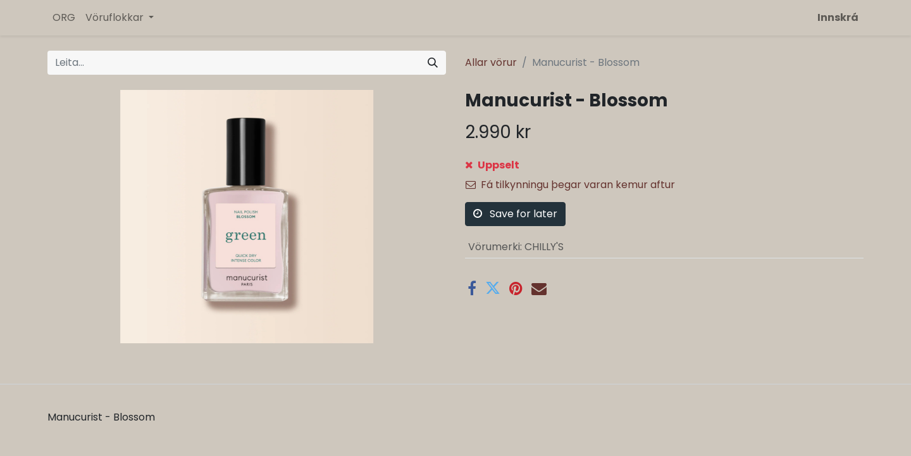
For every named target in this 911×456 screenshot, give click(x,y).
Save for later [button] (515, 213)
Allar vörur (491, 62)
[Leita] (432, 63)
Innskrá (837, 17)
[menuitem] (63, 17)
